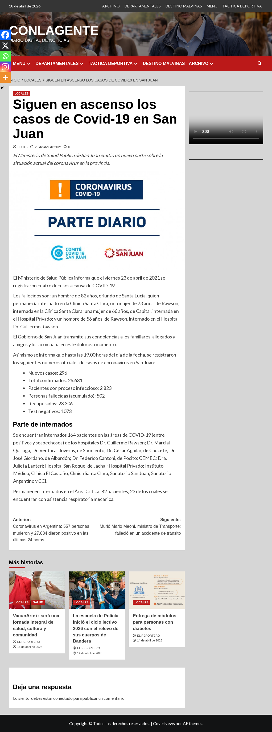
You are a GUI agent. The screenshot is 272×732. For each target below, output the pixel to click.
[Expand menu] (29, 63)
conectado (63, 697)
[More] (5, 77)
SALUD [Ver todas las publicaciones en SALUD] (38, 602)
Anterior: (55, 530)
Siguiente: (139, 527)
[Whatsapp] (5, 56)
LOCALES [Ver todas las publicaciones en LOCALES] (22, 93)
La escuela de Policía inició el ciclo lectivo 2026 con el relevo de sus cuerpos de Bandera (95, 628)
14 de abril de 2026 (89, 653)
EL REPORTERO (28, 641)
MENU (212, 6)
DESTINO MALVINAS (184, 6)
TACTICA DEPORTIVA (242, 6)
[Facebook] (5, 35)
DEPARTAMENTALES (143, 6)
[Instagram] (5, 67)
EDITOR (23, 147)
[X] (5, 45)
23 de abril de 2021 (48, 147)
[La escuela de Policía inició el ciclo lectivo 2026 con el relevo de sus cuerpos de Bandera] (97, 589)
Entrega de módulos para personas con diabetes (154, 622)
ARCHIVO (111, 6)
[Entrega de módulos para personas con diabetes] (157, 589)
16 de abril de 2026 (29, 646)
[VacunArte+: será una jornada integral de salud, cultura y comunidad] (37, 589)
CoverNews (164, 723)
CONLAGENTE (53, 30)
